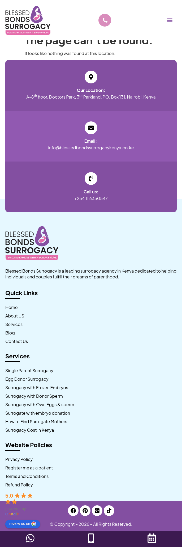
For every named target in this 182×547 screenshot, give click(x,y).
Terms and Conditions (27, 476)
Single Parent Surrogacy (29, 370)
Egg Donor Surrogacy (27, 379)
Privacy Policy (19, 459)
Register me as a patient (29, 467)
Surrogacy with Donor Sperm (34, 396)
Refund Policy (19, 484)
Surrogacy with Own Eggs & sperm (39, 404)
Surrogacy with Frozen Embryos (36, 387)
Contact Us (16, 341)
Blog (10, 333)
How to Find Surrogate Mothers (36, 421)
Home (11, 307)
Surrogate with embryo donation (37, 413)
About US (14, 316)
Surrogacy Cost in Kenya (29, 430)
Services (14, 324)
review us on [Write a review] (22, 523)
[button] (169, 20)
